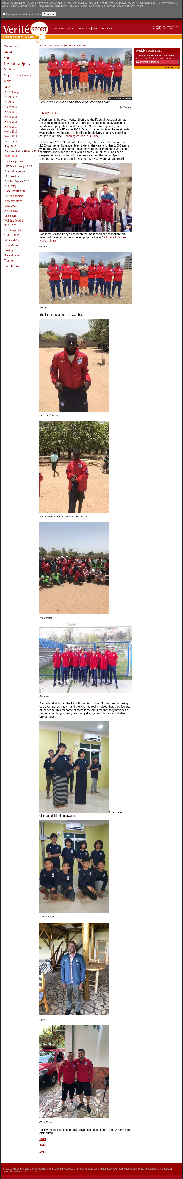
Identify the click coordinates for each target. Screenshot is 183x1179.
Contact (79, 28)
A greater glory (13, 200)
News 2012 (10, 111)
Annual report (12, 255)
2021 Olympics (13, 92)
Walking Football (14, 220)
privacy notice (134, 5)
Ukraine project (13, 230)
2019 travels (11, 141)
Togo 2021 (10, 205)
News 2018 (10, 131)
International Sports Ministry (17, 66)
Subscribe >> (171, 67)
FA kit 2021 (11, 225)
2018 (42, 1151)
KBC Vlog (10, 186)
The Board (10, 215)
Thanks (8, 260)
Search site (98, 28)
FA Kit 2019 (11, 156)
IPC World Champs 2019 (18, 166)
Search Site (11, 266)
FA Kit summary (13, 195)
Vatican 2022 (11, 235)
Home (109, 28)
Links (7, 81)
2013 (42, 1139)
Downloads (59, 28)
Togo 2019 (10, 146)
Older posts (10, 106)
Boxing (8, 250)
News (7, 86)
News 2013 (10, 101)
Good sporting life (14, 190)
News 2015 (10, 121)
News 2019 (10, 136)
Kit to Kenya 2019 (14, 161)
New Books (11, 210)
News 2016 (10, 116)
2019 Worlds (12, 176)
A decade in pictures (16, 171)
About (70, 28)
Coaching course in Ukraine (81, 136)
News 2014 (10, 97)
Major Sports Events (17, 75)
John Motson (11, 245)
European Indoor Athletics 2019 (22, 151)
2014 (42, 1145)
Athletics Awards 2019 (17, 181)
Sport (87, 28)
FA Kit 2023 (11, 240)
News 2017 (10, 126)
